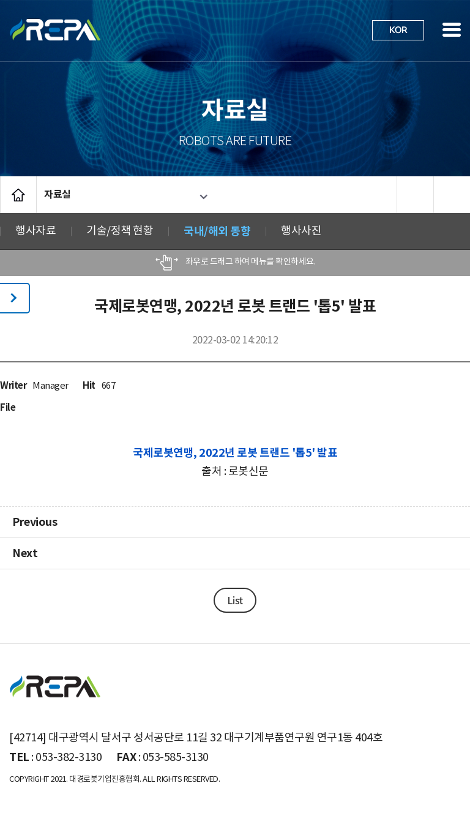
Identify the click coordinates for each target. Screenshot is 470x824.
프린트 (415, 194)
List (234, 600)
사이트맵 (451, 29)
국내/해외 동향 (217, 231)
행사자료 (35, 231)
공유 (451, 194)
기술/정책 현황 (119, 231)
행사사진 (301, 231)
